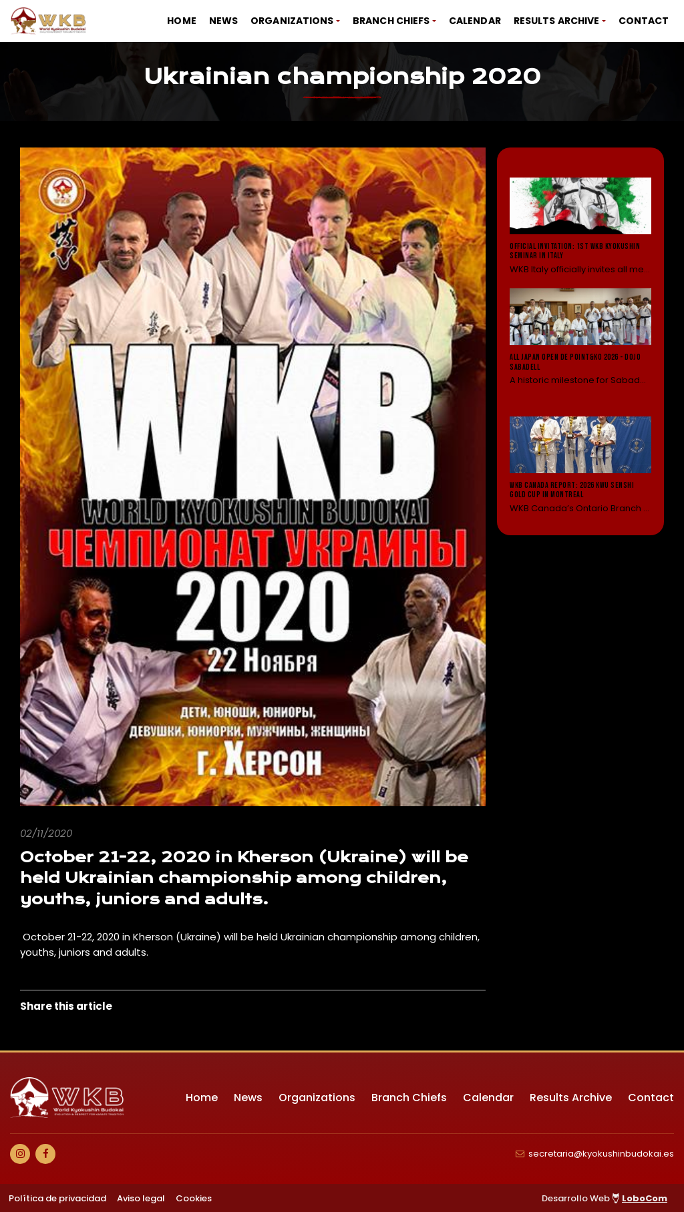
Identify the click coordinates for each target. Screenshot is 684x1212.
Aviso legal (141, 1198)
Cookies (194, 1198)
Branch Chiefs (391, 20)
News (223, 20)
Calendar (475, 20)
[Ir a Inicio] (49, 21)
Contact (644, 20)
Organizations (291, 20)
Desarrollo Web (604, 1198)
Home (181, 20)
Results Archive (557, 20)
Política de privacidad (57, 1198)
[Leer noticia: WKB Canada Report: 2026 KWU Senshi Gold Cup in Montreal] (580, 465)
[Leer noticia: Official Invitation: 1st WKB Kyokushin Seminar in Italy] (580, 227)
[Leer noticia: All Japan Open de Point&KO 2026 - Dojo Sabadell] (580, 346)
